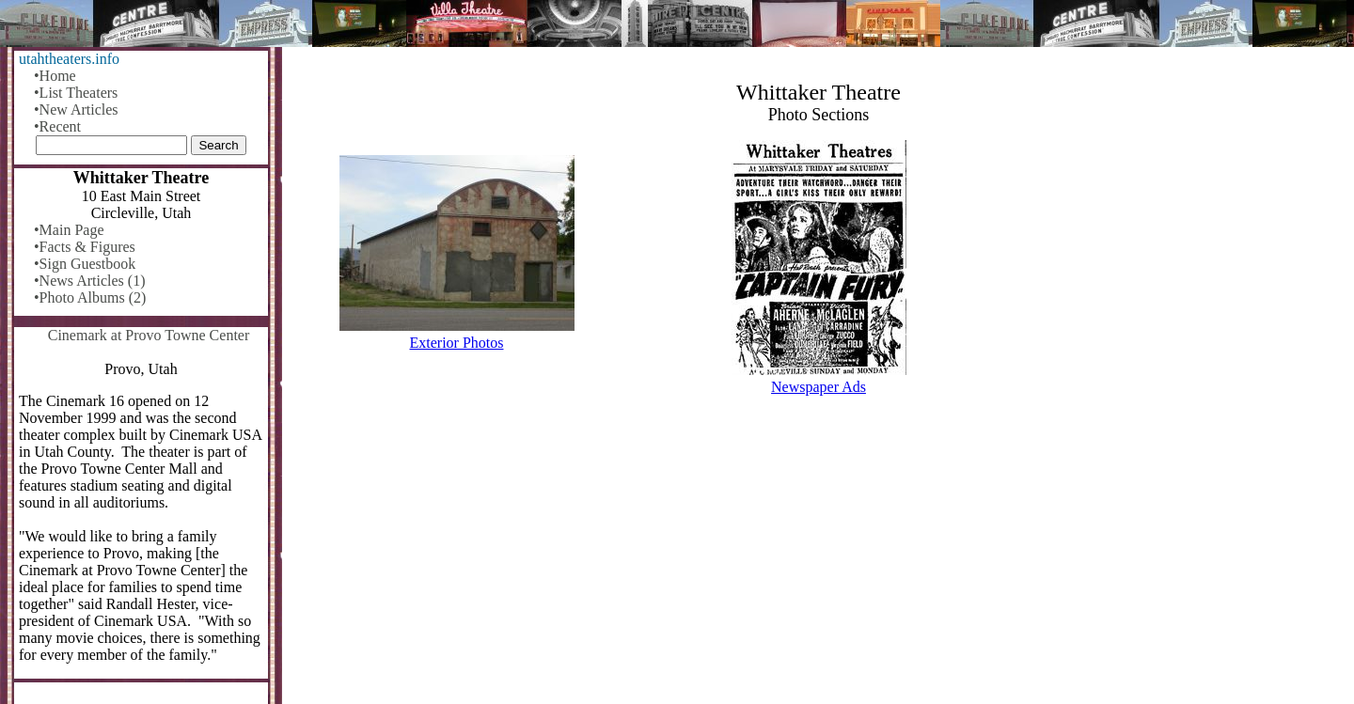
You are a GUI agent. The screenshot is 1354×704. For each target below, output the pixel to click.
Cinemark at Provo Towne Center (149, 335)
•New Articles (76, 109)
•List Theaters (76, 93)
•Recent (57, 126)
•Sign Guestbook (84, 264)
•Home (55, 76)
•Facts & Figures (84, 247)
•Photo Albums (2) (90, 297)
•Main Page (68, 230)
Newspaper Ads (818, 387)
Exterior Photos (457, 343)
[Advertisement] (818, 557)
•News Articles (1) (89, 281)
